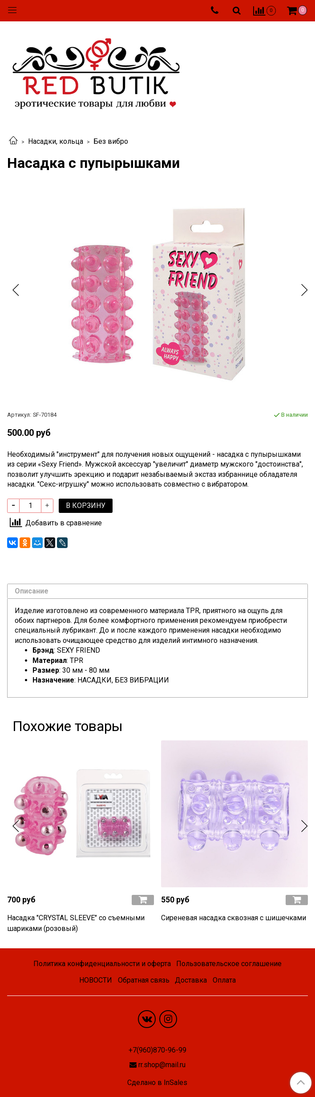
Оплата (224, 980)
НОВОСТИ (95, 980)
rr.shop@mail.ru (162, 1064)
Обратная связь (144, 980)
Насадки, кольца (55, 141)
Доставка (191, 980)
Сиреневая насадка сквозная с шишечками (233, 918)
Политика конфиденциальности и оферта (102, 963)
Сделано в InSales (157, 1082)
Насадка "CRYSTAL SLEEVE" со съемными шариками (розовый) (76, 923)
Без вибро (110, 141)
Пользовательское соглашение (229, 963)
